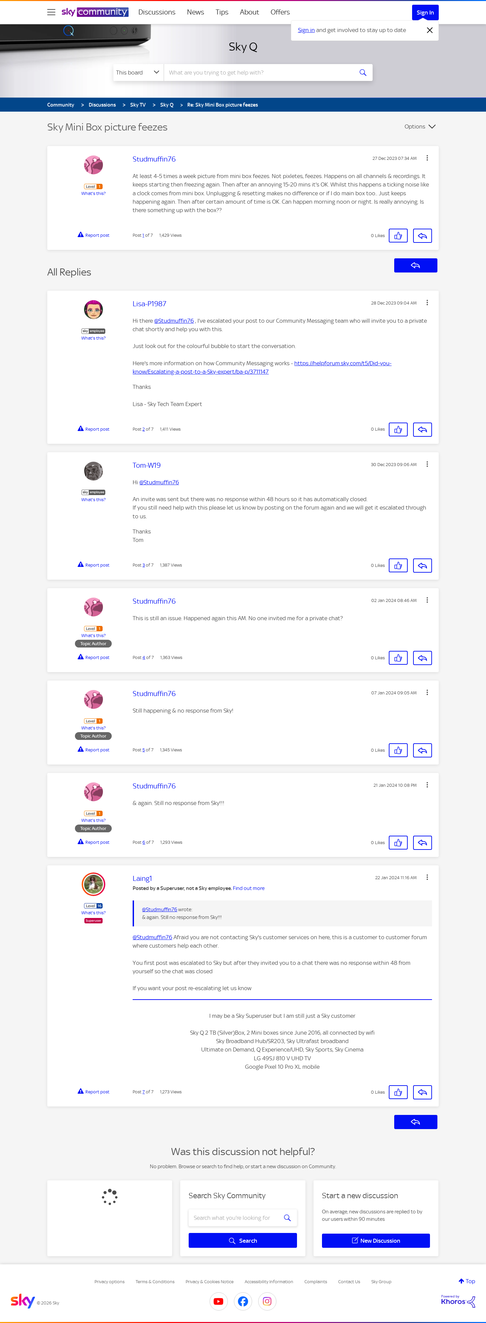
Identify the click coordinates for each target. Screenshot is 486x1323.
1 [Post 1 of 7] (143, 235)
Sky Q (243, 46)
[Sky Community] (95, 12)
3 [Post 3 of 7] (143, 565)
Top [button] (470, 1281)
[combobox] (258, 72)
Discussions (157, 12)
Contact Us (349, 1281)
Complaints (315, 1281)
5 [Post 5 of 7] (143, 749)
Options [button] (415, 126)
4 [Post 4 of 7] (143, 657)
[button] (427, 158)
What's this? (93, 193)
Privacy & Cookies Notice (210, 1281)
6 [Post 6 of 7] (143, 842)
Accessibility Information (269, 1281)
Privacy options (109, 1281)
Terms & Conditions (155, 1281)
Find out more (249, 888)
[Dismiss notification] (430, 30)
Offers (280, 12)
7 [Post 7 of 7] (143, 1091)
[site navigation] (51, 12)
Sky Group (381, 1281)
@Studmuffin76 (174, 320)
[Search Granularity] (138, 72)
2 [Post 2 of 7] (143, 429)
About (249, 12)
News (195, 12)
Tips (222, 12)
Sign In (425, 12)
